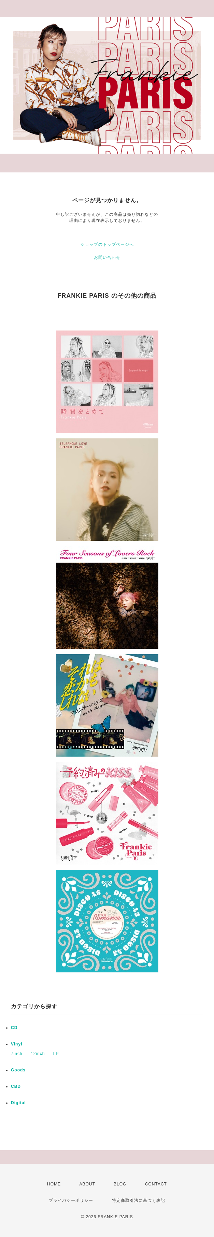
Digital (18, 1102)
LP (56, 1053)
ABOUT (87, 1184)
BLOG (120, 1184)
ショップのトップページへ (107, 244)
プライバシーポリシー (71, 1200)
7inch (17, 1053)
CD (14, 1027)
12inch (38, 1053)
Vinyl (16, 1044)
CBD (16, 1086)
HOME (54, 1184)
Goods (18, 1070)
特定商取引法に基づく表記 (138, 1200)
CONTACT (156, 1184)
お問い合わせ (107, 257)
